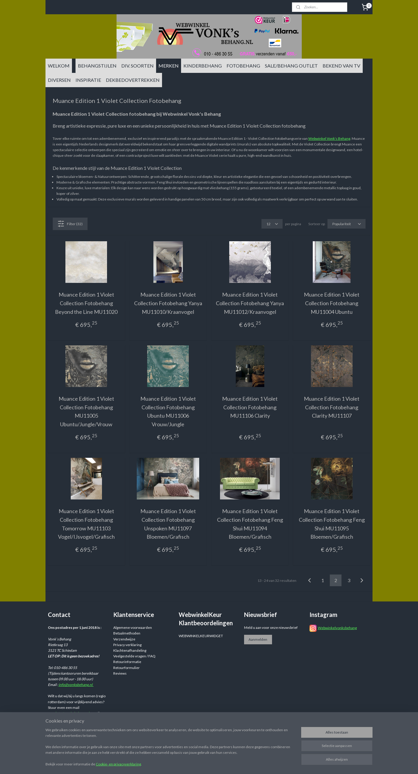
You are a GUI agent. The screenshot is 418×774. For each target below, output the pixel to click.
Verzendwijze (124, 639)
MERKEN (168, 65)
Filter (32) (70, 223)
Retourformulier (126, 667)
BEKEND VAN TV (341, 65)
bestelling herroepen (258, 763)
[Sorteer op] (346, 223)
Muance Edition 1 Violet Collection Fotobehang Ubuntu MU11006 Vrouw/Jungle (168, 411)
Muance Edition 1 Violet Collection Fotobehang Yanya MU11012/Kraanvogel (250, 303)
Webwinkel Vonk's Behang (329, 138)
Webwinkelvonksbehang (337, 628)
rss (237, 763)
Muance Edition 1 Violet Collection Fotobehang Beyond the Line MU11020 (86, 303)
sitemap (227, 763)
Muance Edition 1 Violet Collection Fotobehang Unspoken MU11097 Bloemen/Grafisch (168, 524)
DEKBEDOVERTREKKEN (133, 80)
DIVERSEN (59, 80)
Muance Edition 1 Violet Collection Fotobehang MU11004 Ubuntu (331, 303)
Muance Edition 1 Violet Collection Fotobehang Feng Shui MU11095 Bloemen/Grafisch (332, 524)
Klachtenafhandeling (129, 650)
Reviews (120, 673)
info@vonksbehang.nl (76, 684)
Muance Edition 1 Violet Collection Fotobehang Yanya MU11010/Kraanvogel (168, 303)
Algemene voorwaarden (132, 627)
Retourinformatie (127, 661)
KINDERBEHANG (202, 65)
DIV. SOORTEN (137, 65)
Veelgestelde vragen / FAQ (134, 656)
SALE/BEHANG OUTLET (291, 65)
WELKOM (59, 65)
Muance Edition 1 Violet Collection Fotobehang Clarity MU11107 (331, 407)
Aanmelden (258, 639)
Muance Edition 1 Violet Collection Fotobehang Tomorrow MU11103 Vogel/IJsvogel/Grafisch (86, 524)
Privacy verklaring (127, 645)
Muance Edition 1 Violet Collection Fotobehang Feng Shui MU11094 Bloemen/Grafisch (250, 524)
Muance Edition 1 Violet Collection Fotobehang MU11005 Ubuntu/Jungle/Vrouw (86, 411)
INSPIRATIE (88, 80)
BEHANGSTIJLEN (97, 65)
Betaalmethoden (126, 633)
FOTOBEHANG (243, 65)
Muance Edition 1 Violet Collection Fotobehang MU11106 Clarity (250, 407)
